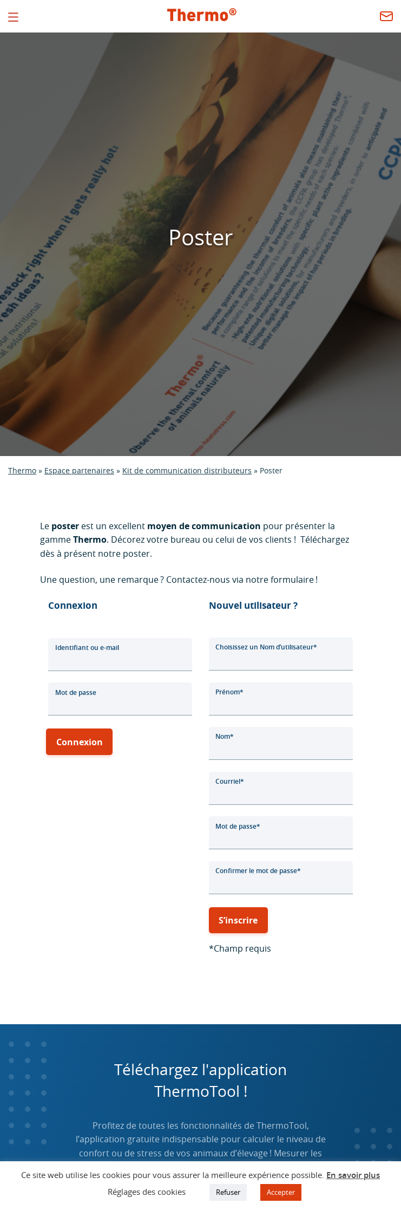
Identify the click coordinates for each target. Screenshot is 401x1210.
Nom (224, 736)
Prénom (229, 692)
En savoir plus (353, 1175)
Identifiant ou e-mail (87, 647)
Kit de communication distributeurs (187, 470)
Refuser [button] (228, 1192)
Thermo (22, 470)
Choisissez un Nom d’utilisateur (266, 647)
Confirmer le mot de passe (258, 870)
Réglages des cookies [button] (147, 1191)
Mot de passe (75, 692)
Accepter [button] (281, 1192)
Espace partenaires (79, 470)
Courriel (229, 781)
